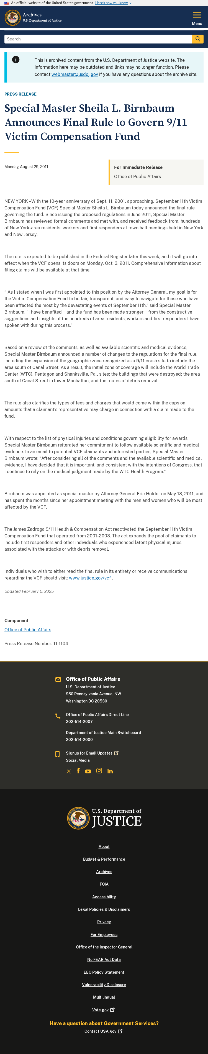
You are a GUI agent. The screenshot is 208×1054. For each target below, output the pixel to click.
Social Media (78, 760)
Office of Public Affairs (27, 629)
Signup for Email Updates (93, 753)
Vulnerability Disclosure (104, 985)
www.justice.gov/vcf (90, 578)
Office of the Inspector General (104, 947)
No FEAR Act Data (104, 959)
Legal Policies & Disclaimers (104, 909)
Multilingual (104, 997)
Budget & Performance (104, 859)
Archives (104, 872)
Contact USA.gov (104, 1031)
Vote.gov (104, 1010)
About (104, 846)
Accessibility (104, 897)
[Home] (33, 24)
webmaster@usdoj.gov (75, 74)
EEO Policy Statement (104, 972)
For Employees (104, 934)
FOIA (104, 884)
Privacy (104, 922)
